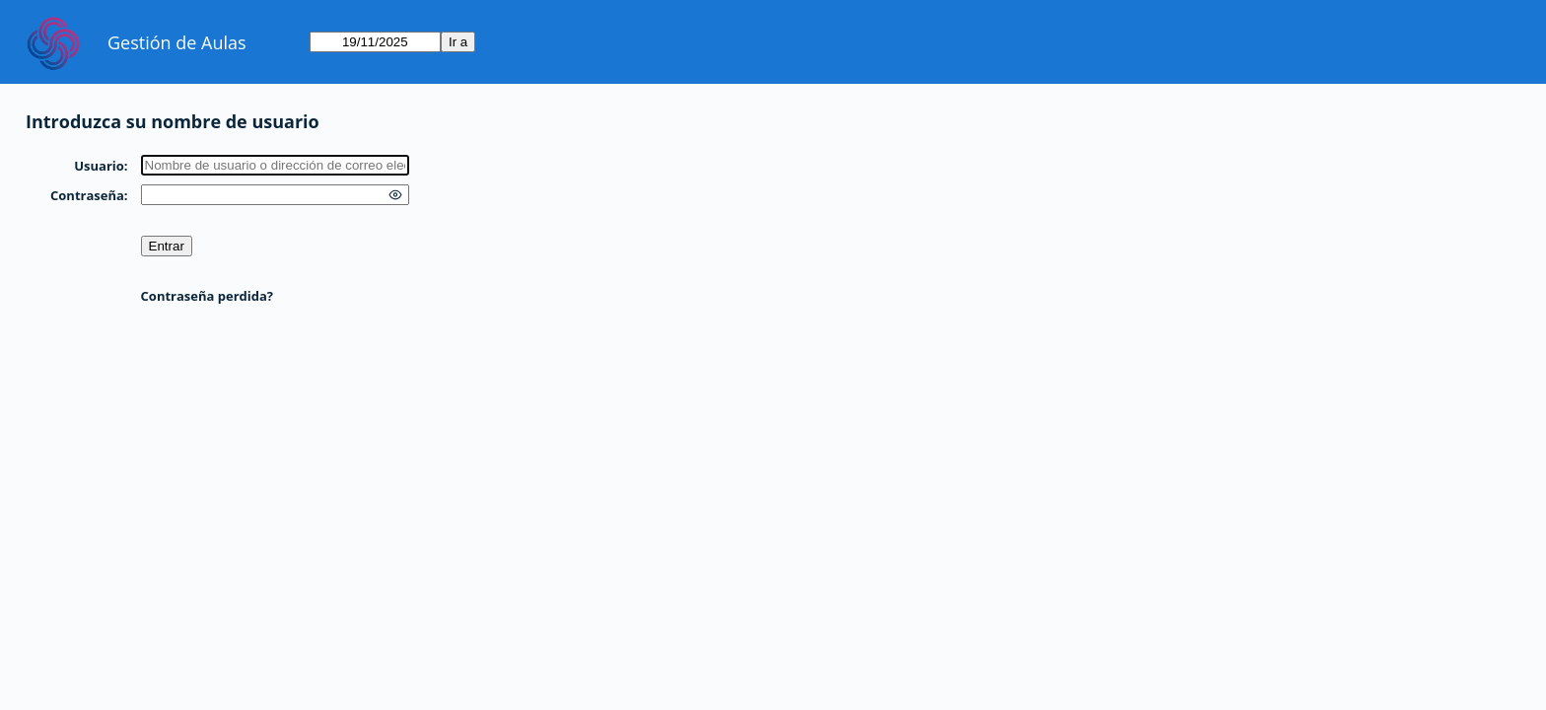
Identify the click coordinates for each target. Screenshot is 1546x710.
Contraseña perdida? (207, 296)
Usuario (99, 166)
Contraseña (87, 195)
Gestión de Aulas (176, 42)
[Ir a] (375, 42)
